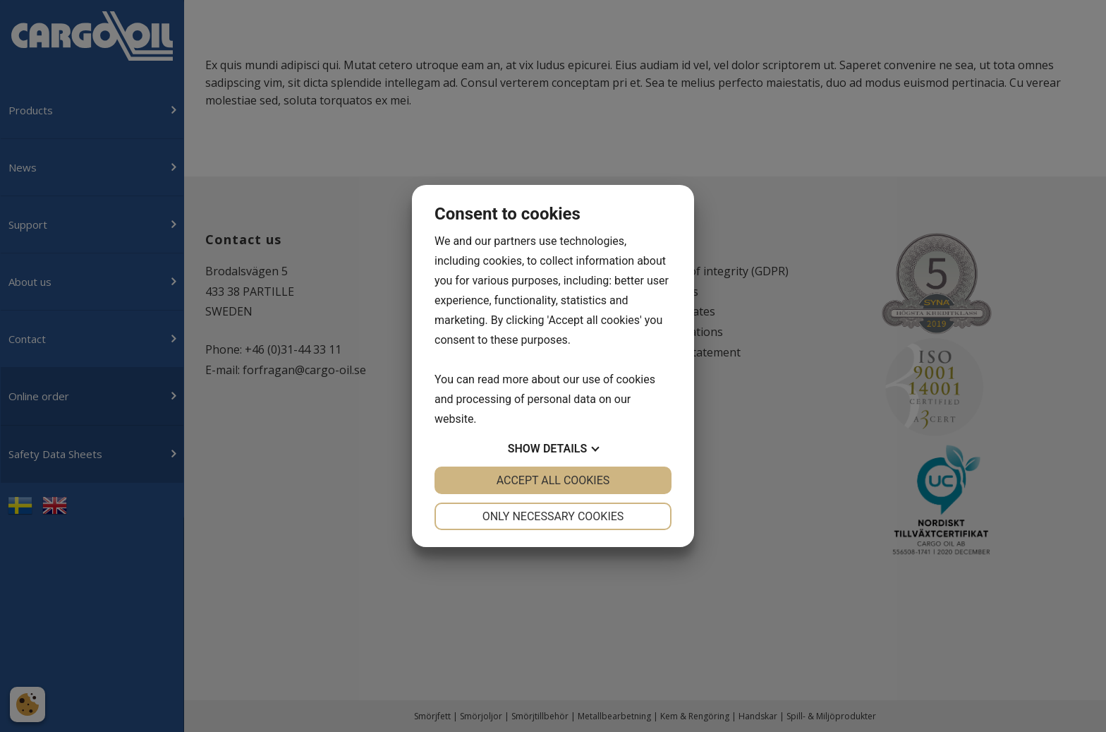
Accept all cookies (553, 480)
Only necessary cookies (553, 516)
